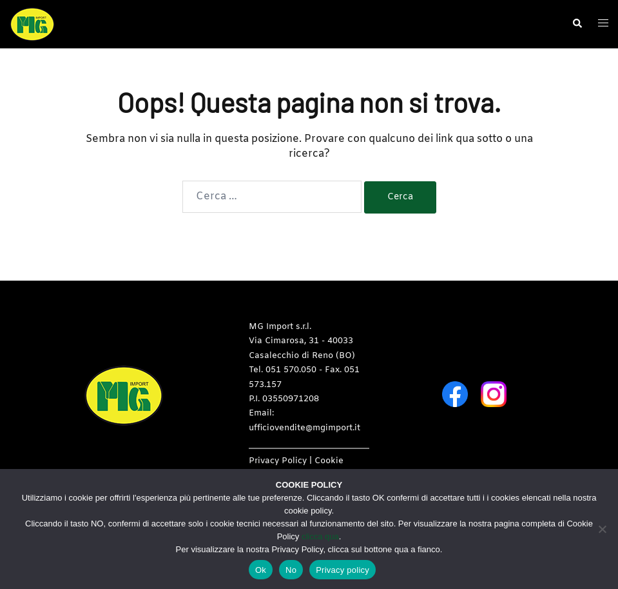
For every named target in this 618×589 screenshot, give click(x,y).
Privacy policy (342, 570)
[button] (577, 24)
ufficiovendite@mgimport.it (304, 428)
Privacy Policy (278, 460)
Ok (260, 570)
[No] (601, 529)
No (290, 570)
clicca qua (320, 536)
